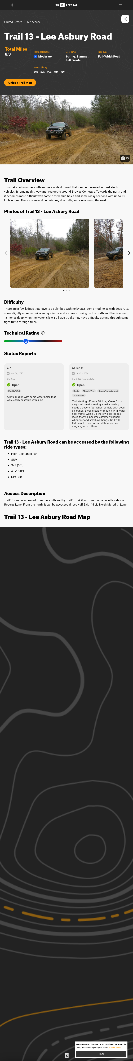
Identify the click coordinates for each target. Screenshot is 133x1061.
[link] (43, 332)
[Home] (66, 5)
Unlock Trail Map (20, 82)
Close (100, 1054)
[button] (14, 5)
